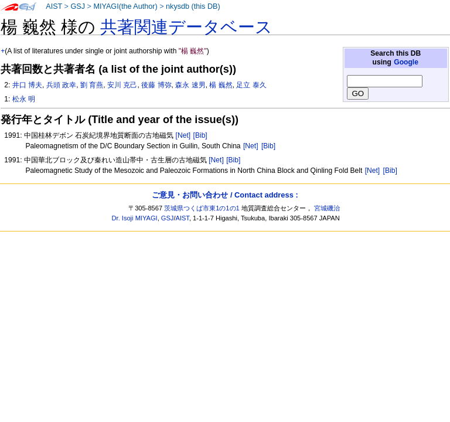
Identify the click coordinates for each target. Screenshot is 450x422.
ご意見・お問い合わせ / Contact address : (225, 194)
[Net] (183, 135)
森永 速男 (190, 85)
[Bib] (200, 135)
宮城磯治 (327, 208)
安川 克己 (122, 85)
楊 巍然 (220, 85)
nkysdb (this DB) (193, 6)
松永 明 (23, 99)
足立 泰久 (251, 85)
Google (406, 62)
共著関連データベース (186, 27)
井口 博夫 (27, 85)
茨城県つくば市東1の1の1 (202, 208)
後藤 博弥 (156, 85)
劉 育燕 (91, 85)
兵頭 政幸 (61, 85)
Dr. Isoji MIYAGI (135, 218)
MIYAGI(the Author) (125, 6)
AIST (54, 6)
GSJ (77, 6)
